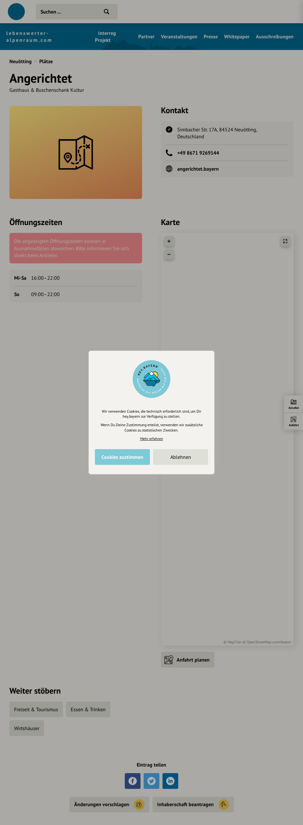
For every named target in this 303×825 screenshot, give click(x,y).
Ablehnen (180, 457)
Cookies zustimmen (122, 457)
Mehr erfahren (151, 438)
